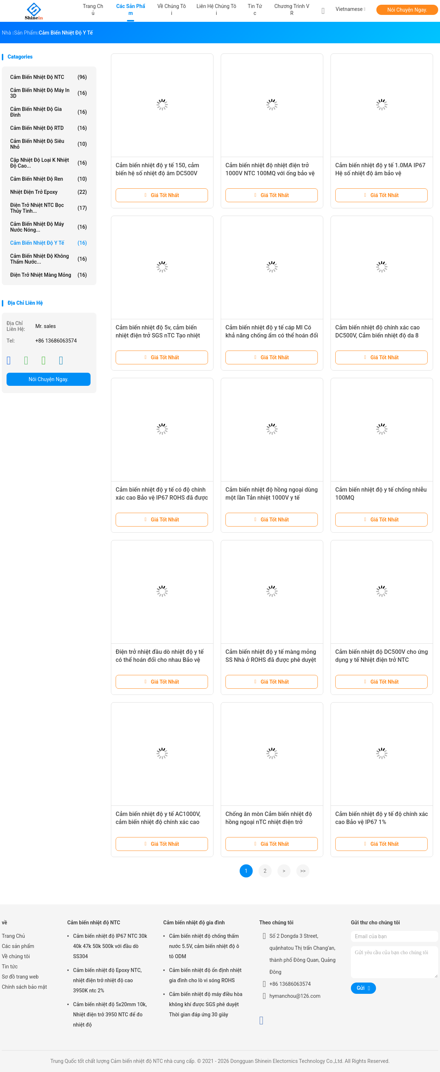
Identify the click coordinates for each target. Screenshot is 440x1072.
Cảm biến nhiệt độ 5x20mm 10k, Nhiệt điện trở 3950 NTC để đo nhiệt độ (110, 1014)
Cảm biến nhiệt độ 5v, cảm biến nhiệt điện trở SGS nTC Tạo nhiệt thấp (158, 335)
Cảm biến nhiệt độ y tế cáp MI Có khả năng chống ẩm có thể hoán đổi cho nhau (271, 335)
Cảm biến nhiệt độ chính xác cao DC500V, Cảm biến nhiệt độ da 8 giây (377, 335)
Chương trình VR (291, 9)
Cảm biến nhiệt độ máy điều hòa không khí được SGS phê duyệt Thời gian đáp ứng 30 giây (206, 1004)
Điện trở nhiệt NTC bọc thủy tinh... (48, 208)
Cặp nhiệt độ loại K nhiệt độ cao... (48, 163)
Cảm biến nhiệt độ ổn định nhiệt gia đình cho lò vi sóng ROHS (205, 975)
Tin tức (10, 966)
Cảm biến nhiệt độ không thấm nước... (48, 259)
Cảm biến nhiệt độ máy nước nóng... (48, 227)
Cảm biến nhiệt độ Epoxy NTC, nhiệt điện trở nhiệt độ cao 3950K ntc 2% (107, 980)
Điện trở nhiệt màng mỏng (48, 275)
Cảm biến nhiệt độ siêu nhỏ (48, 144)
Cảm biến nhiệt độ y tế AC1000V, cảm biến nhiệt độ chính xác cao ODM (158, 822)
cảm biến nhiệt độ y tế (48, 243)
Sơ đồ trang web (20, 977)
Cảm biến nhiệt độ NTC (48, 77)
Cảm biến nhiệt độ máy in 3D (48, 93)
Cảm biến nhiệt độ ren (48, 179)
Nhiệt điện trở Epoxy (48, 192)
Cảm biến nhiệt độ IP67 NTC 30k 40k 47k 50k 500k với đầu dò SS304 (110, 946)
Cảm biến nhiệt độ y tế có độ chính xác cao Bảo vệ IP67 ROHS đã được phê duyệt (162, 497)
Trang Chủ (13, 936)
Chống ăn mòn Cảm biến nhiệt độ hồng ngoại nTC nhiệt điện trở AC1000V (268, 822)
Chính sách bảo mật (24, 987)
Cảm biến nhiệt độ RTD (48, 128)
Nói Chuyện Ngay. (407, 10)
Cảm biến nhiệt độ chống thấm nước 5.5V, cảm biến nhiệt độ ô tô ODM (204, 946)
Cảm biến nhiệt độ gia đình (48, 112)
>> (303, 871)
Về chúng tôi (16, 956)
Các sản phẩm (18, 946)
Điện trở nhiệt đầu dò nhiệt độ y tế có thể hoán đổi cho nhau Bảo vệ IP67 (160, 659)
